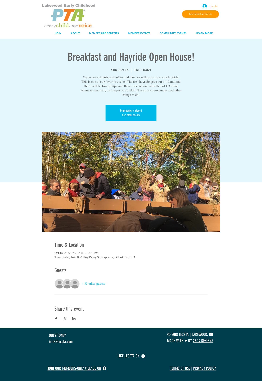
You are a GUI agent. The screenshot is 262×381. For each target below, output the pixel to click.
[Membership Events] (200, 14)
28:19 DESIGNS (203, 340)
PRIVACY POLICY (204, 368)
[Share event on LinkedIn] (74, 318)
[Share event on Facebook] (56, 318)
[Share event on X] (65, 318)
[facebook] (143, 356)
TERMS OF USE (180, 368)
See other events (131, 115)
